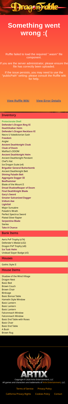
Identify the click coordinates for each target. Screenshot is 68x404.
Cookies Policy (42, 393)
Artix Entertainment (52, 382)
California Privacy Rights (18, 393)
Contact (58, 393)
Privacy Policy (45, 388)
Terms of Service (24, 388)
